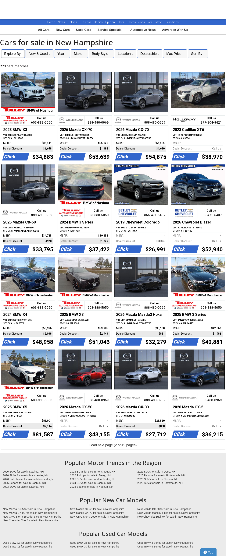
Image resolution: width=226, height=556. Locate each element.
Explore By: (13, 54)
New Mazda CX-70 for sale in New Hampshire (97, 512)
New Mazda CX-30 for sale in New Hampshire (164, 509)
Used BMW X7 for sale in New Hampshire (94, 546)
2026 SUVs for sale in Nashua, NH (23, 471)
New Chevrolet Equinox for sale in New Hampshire (167, 516)
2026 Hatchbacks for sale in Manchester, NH (29, 479)
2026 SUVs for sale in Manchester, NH (25, 475)
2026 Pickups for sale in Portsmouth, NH (161, 475)
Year (62, 54)
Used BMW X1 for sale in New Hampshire (27, 546)
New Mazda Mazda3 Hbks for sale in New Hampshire (168, 512)
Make (79, 54)
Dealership (149, 54)
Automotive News (143, 29)
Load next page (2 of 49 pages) (113, 445)
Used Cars (83, 29)
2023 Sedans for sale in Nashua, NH (91, 486)
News (61, 22)
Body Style (101, 54)
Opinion (110, 22)
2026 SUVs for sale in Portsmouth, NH (92, 471)
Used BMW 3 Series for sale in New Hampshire (165, 542)
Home (51, 22)
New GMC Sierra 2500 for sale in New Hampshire (99, 516)
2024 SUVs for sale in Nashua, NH (90, 482)
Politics (72, 22)
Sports (98, 22)
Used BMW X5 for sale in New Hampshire (94, 542)
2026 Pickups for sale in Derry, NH (90, 475)
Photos (132, 22)
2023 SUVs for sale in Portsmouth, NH (160, 482)
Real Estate (155, 22)
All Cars (43, 29)
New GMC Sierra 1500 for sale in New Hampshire (32, 516)
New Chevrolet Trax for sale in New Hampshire (30, 520)
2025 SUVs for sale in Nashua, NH (157, 479)
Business (86, 22)
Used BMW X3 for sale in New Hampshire (27, 542)
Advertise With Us (175, 29)
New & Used (39, 54)
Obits (121, 22)
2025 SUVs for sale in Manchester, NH (93, 479)
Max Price (175, 54)
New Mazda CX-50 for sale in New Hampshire (97, 509)
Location (125, 54)
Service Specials (111, 29)
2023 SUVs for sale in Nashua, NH (23, 486)
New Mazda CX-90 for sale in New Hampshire (30, 512)
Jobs (142, 22)
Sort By (198, 54)
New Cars (63, 29)
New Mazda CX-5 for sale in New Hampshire (29, 509)
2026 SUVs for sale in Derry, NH (156, 471)
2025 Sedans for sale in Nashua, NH (24, 482)
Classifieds (172, 22)
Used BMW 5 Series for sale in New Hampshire (165, 546)
